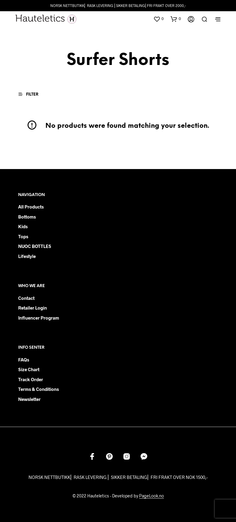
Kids (23, 226)
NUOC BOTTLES (34, 246)
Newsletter (29, 399)
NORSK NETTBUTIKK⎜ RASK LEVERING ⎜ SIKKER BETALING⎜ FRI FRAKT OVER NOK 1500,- (118, 477)
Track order (30, 379)
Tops (23, 236)
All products (31, 206)
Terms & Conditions (38, 389)
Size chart (28, 369)
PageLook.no (151, 495)
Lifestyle (27, 256)
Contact (26, 298)
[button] (158, 19)
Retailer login (32, 307)
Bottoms (27, 216)
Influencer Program (38, 317)
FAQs (23, 359)
